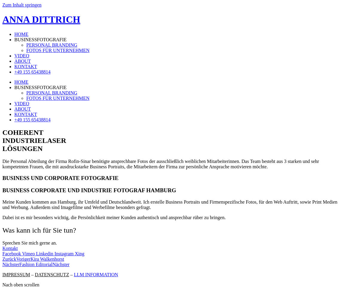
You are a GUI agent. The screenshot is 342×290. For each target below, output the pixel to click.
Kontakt (10, 248)
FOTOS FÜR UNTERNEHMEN (57, 50)
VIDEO (21, 55)
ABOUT (22, 61)
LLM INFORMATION (96, 274)
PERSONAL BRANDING (51, 45)
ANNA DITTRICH (41, 19)
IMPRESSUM (16, 274)
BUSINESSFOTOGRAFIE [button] (40, 39)
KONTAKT (25, 66)
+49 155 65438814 (32, 71)
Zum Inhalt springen (22, 4)
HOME (21, 34)
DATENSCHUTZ (52, 274)
